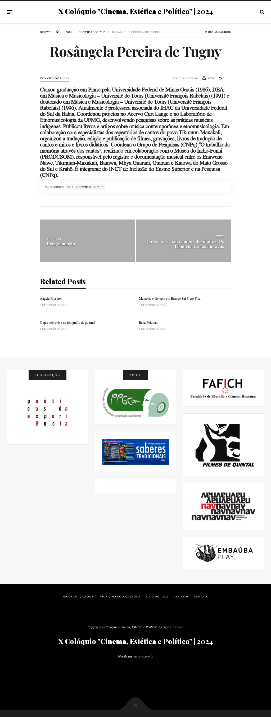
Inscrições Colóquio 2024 (119, 596)
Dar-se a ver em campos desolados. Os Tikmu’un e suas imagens (184, 243)
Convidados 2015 (54, 78)
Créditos (181, 596)
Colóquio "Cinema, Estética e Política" (131, 627)
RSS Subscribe (218, 32)
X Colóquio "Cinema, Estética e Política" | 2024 (135, 11)
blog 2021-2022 (157, 596)
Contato (201, 596)
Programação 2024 (77, 596)
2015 (70, 187)
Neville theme (127, 656)
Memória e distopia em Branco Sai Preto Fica (169, 298)
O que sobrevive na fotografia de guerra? (67, 322)
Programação (61, 243)
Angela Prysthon (51, 298)
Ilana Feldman (148, 322)
